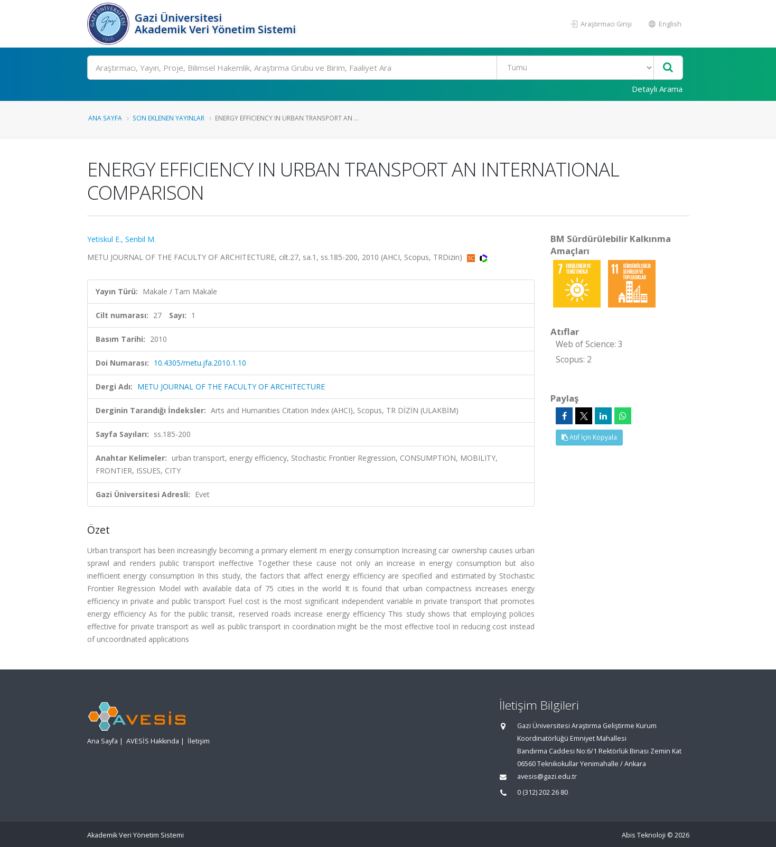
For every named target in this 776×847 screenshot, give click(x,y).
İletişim (199, 741)
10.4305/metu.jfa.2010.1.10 (200, 363)
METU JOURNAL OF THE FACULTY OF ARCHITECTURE (231, 386)
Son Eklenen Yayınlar (168, 118)
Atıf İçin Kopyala (589, 437)
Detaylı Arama (657, 88)
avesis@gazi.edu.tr (547, 776)
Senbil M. (140, 239)
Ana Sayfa (105, 118)
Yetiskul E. (104, 239)
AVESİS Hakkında (152, 741)
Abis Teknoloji (644, 835)
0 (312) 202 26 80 (542, 792)
